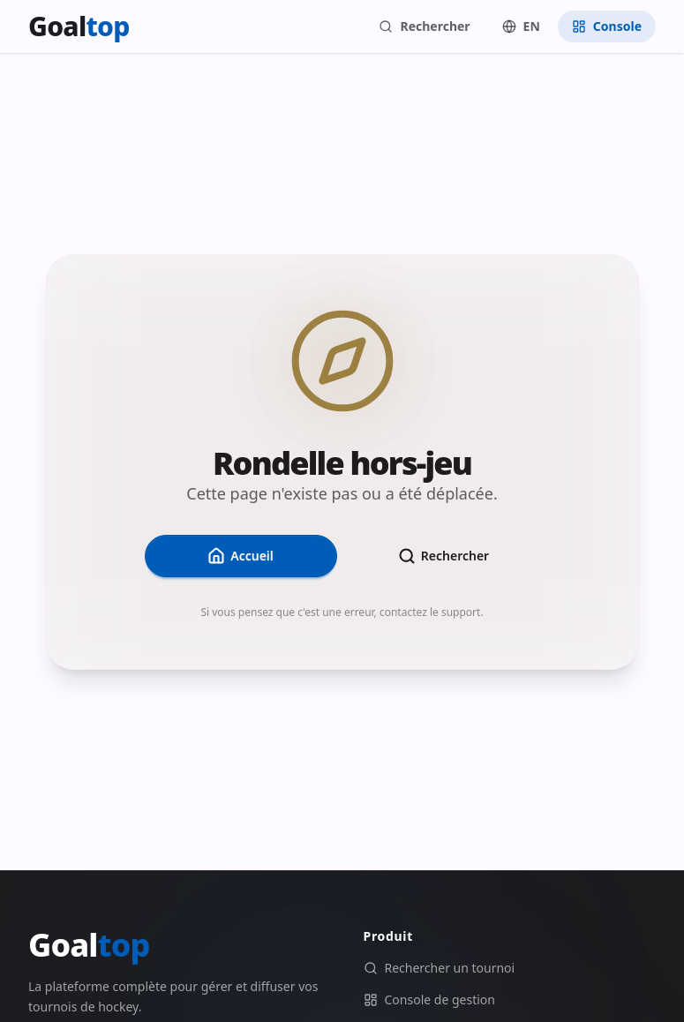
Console (607, 26)
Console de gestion (429, 999)
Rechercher (424, 26)
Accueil (240, 556)
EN (521, 26)
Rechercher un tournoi (439, 967)
